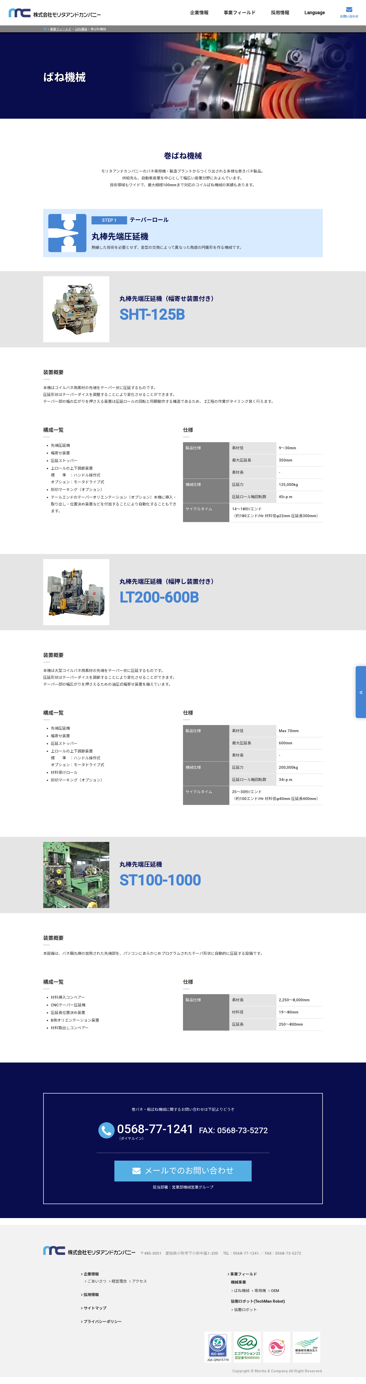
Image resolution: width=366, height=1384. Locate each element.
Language (314, 12)
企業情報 (199, 12)
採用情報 (280, 12)
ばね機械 (81, 29)
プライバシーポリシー (103, 1321)
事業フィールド (240, 12)
